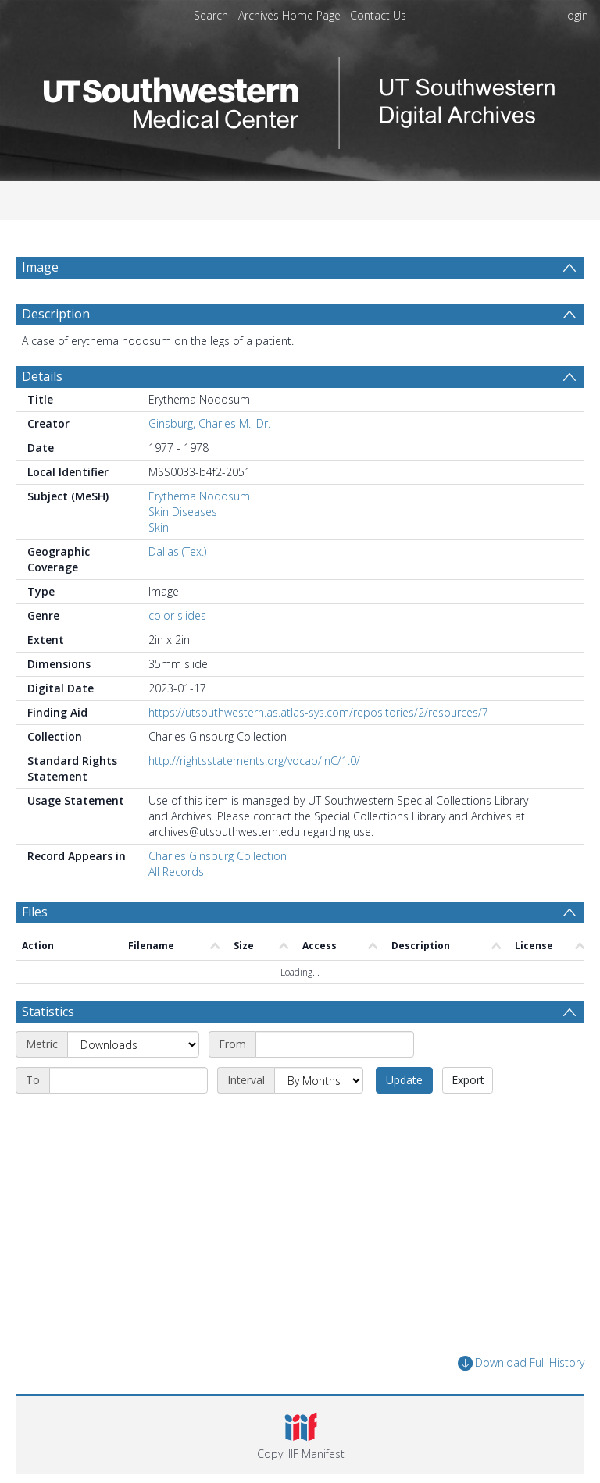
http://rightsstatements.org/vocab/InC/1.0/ (254, 760)
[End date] (128, 1080)
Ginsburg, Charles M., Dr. (209, 423)
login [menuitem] (576, 15)
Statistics (48, 1011)
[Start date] (334, 1044)
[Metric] (133, 1044)
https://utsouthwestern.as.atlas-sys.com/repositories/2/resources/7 (318, 712)
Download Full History (521, 1363)
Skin (158, 527)
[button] (300, 1435)
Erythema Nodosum (199, 496)
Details (42, 376)
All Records (176, 871)
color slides (177, 615)
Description (56, 313)
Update (404, 1079)
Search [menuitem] (211, 15)
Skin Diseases (182, 511)
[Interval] (318, 1080)
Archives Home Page (289, 15)
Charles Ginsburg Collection (217, 855)
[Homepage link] (300, 98)
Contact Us (378, 15)
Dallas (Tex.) (177, 551)
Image (40, 267)
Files (35, 911)
